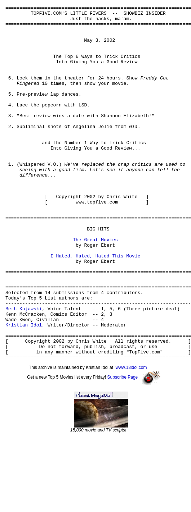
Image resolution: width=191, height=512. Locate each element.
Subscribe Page (122, 446)
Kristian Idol (23, 387)
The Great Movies (95, 287)
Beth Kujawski (23, 368)
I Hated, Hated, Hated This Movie (95, 306)
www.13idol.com (131, 436)
